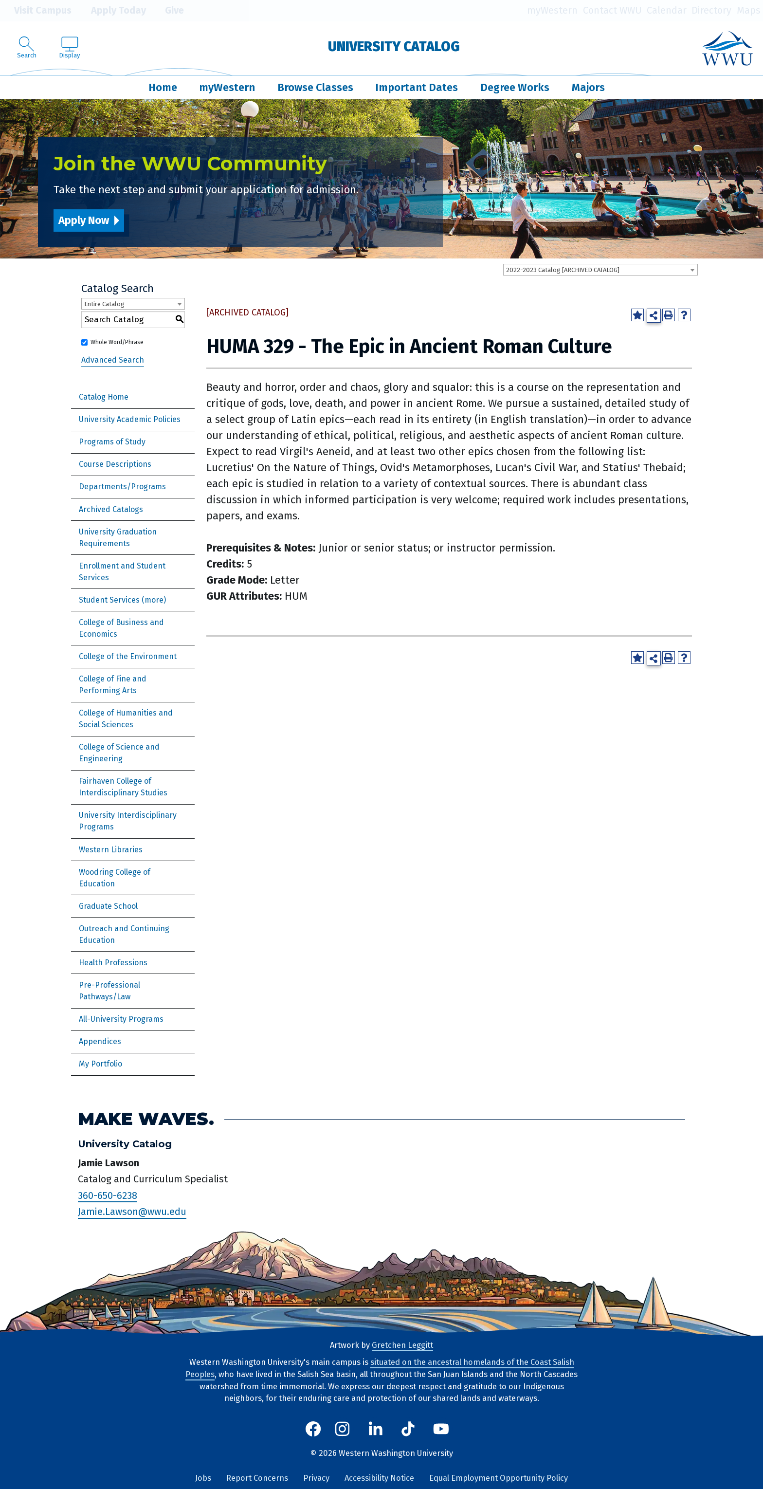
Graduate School (108, 906)
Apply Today (111, 10)
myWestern (552, 10)
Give (167, 10)
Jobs (203, 1478)
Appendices (100, 1041)
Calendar (667, 10)
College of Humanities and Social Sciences (126, 718)
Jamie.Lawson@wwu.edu (132, 1212)
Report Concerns (257, 1478)
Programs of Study (112, 441)
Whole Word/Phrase (117, 342)
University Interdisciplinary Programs (128, 820)
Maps (749, 10)
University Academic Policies (130, 419)
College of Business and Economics (121, 628)
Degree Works (514, 87)
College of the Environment (128, 656)
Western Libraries (111, 849)
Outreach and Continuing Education (124, 934)
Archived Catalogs (111, 509)
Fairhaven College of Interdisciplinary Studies (123, 786)
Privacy (316, 1478)
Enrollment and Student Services (122, 571)
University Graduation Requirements (118, 537)
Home (162, 87)
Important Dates (416, 87)
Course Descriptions (115, 464)
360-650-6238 (107, 1195)
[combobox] (600, 270)
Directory (711, 10)
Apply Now (83, 220)
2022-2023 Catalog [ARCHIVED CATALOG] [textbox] (562, 270)
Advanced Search (112, 360)
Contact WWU (612, 10)
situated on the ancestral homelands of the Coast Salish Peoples (379, 1368)
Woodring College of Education (114, 877)
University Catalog (394, 46)
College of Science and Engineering (119, 752)
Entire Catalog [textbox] (104, 304)
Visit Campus (36, 10)
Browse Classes (315, 87)
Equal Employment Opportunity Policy (498, 1478)
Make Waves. (146, 1119)
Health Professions (113, 962)
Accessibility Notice (379, 1478)
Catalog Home (103, 397)
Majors (588, 87)
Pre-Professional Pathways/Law (109, 990)
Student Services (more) (122, 600)
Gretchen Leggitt (402, 1345)
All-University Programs (121, 1019)
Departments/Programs (122, 486)
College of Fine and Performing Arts (112, 684)
